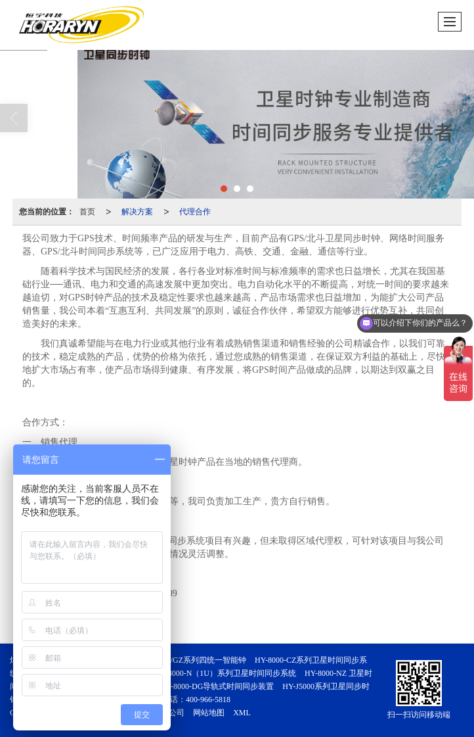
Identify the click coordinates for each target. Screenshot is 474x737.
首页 (87, 211)
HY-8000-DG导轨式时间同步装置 (217, 686)
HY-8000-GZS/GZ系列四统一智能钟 (185, 660)
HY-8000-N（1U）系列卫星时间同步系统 (225, 673)
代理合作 (195, 211)
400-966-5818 (208, 699)
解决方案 (137, 211)
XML (242, 712)
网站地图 (209, 712)
